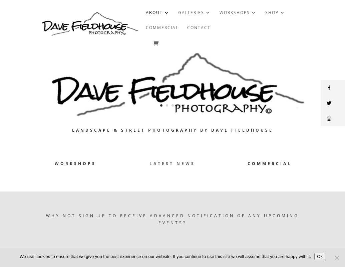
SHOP (272, 12)
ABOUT (154, 12)
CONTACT (199, 27)
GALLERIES (191, 12)
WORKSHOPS (235, 12)
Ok (320, 256)
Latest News (172, 163)
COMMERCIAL (162, 27)
